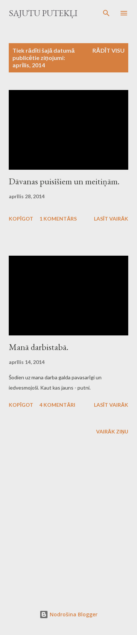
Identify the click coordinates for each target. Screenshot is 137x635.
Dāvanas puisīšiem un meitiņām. (64, 181)
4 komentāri (57, 405)
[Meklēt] (106, 13)
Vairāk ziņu (112, 431)
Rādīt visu (108, 50)
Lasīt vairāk (111, 218)
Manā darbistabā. (38, 347)
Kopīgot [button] (21, 218)
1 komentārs (58, 218)
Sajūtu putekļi (43, 13)
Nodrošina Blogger (68, 614)
